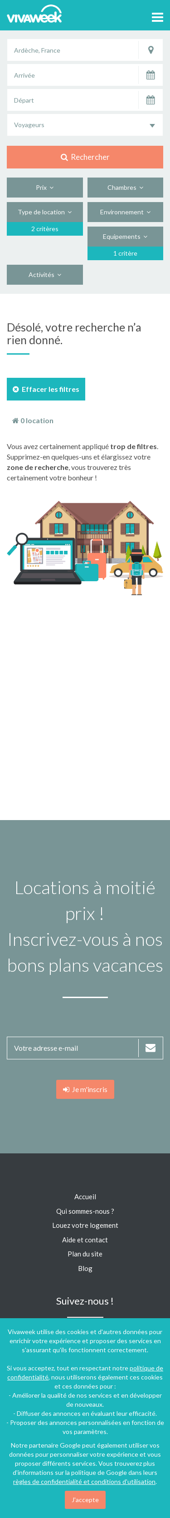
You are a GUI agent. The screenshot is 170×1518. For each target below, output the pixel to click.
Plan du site (85, 1254)
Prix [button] (44, 187)
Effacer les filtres (46, 389)
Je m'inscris (85, 1089)
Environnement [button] (125, 212)
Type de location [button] (45, 212)
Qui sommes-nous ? (85, 1211)
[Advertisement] (85, 708)
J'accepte (85, 1499)
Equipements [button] (125, 236)
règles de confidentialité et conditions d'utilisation (84, 1481)
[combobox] (85, 125)
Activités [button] (45, 274)
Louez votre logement (85, 1225)
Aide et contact (85, 1240)
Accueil (85, 1196)
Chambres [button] (125, 187)
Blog (85, 1268)
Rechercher (85, 157)
